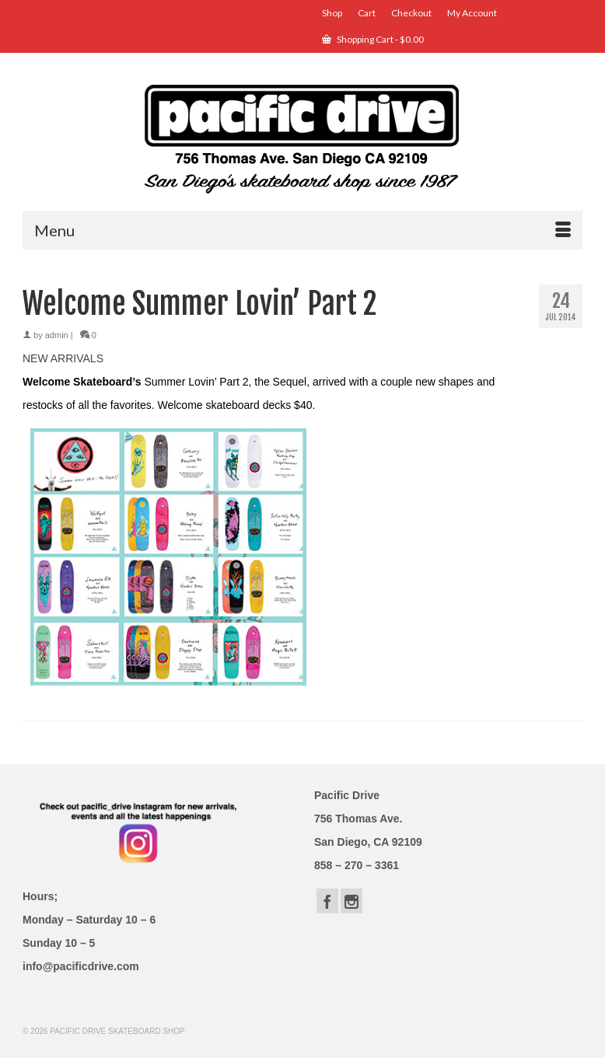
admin (56, 335)
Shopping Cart (373, 39)
